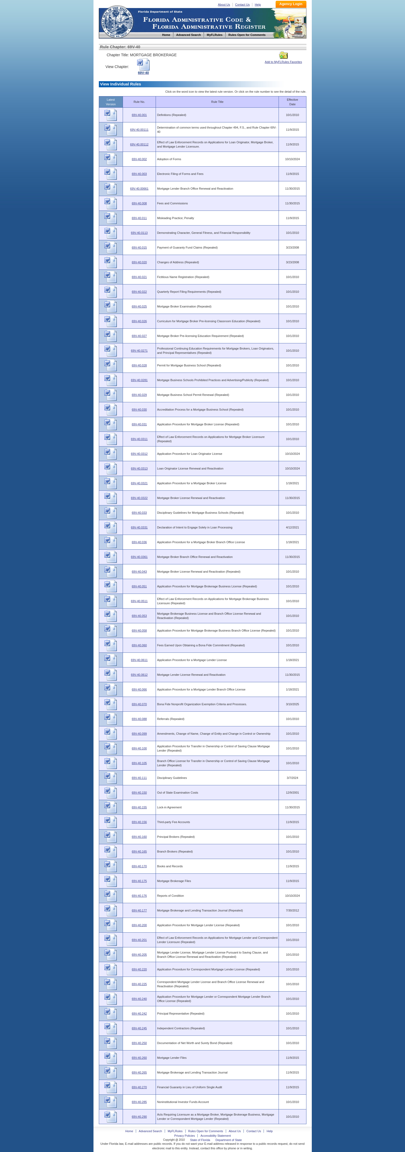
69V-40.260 (139, 1057)
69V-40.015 (139, 247)
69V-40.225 (139, 984)
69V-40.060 (139, 645)
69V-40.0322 (139, 498)
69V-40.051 (139, 586)
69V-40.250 (139, 1043)
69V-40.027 (139, 335)
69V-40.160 (139, 836)
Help (258, 4)
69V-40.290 (139, 1116)
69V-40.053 (139, 615)
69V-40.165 (139, 851)
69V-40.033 (139, 512)
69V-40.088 (139, 719)
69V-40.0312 (139, 453)
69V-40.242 (139, 1013)
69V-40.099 (139, 733)
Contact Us (242, 4)
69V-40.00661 (139, 188)
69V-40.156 (139, 822)
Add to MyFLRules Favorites (283, 60)
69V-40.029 (139, 394)
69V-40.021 (139, 277)
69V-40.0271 (139, 350)
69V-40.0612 (139, 674)
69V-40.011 (139, 218)
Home (117, 21)
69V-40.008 (139, 203)
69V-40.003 (139, 173)
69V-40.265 (139, 1072)
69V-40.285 (139, 1102)
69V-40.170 (139, 866)
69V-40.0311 (139, 439)
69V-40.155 (139, 807)
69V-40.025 (139, 306)
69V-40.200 (139, 925)
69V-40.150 (139, 792)
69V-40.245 (139, 1028)
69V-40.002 (139, 159)
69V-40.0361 (139, 556)
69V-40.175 (139, 881)
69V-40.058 (139, 630)
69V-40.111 (139, 777)
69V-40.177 (139, 910)
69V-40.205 (139, 954)
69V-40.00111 (139, 129)
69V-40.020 (139, 262)
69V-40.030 (139, 409)
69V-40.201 (139, 939)
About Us (224, 4)
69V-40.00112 (139, 144)
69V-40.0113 (139, 232)
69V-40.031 (139, 424)
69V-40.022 (139, 291)
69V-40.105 (139, 763)
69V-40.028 (139, 365)
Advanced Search (150, 1131)
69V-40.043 (139, 571)
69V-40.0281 (139, 380)
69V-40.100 (139, 748)
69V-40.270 (139, 1087)
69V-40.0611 (139, 660)
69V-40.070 (139, 704)
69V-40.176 (139, 895)
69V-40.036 (139, 542)
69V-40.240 (139, 998)
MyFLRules (175, 1131)
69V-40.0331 (139, 527)
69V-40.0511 (139, 601)
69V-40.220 (139, 969)
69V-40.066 (139, 689)
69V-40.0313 (139, 468)
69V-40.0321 (139, 483)
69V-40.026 (139, 321)
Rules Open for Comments (205, 1131)
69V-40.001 (139, 115)
